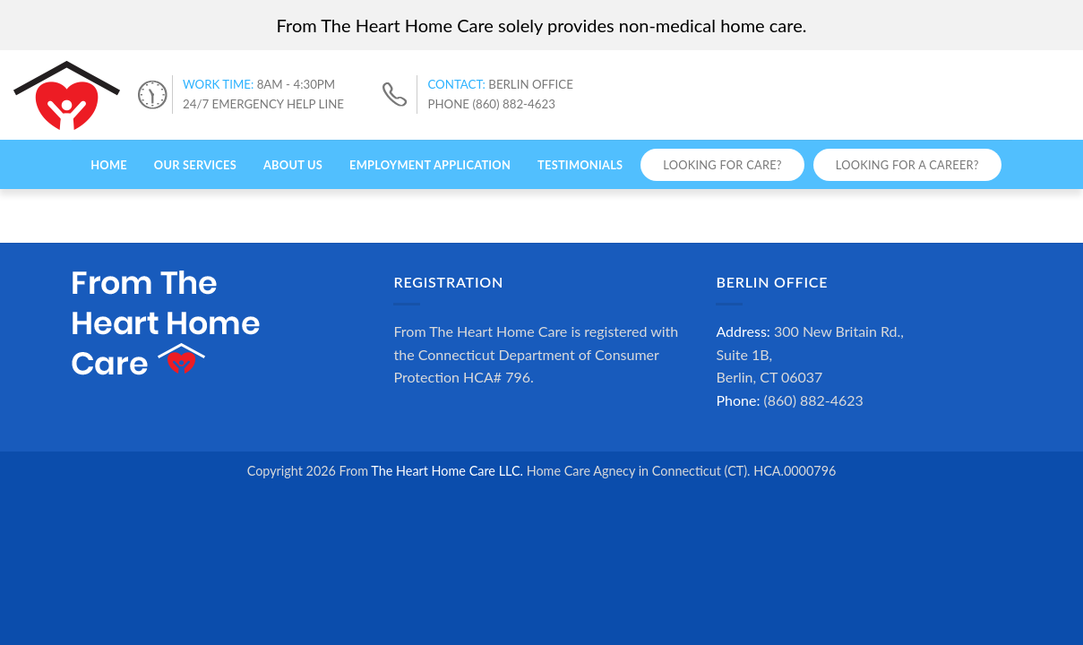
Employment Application (430, 165)
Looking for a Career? (907, 165)
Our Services (195, 165)
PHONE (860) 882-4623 (490, 104)
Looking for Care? (722, 165)
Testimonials (580, 165)
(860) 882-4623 (814, 399)
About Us (292, 165)
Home (108, 165)
